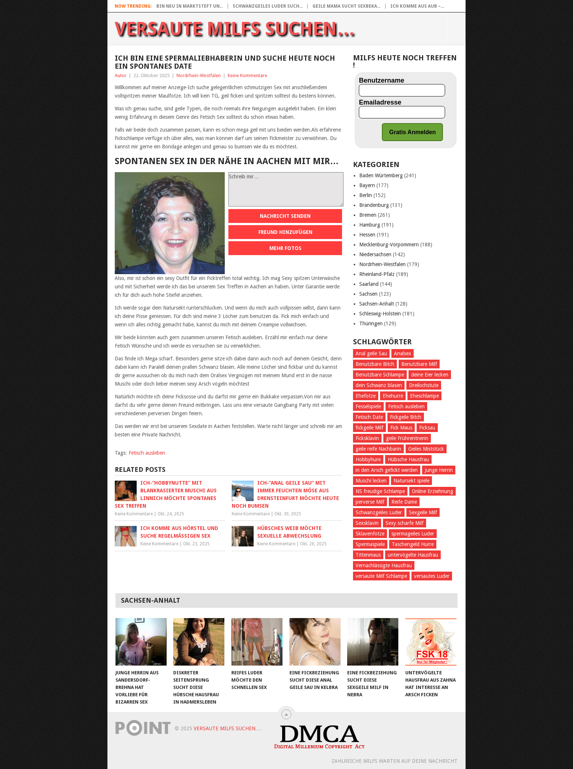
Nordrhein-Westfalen (199, 75)
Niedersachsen (375, 254)
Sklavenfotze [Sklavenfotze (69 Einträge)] (370, 534)
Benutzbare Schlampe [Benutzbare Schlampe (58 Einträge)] (380, 375)
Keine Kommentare (247, 75)
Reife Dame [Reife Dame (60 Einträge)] (404, 502)
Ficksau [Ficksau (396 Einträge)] (427, 428)
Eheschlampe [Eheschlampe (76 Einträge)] (424, 396)
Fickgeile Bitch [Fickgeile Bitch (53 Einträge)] (405, 417)
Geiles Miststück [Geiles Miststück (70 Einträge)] (426, 449)
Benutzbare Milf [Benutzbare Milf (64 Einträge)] (419, 364)
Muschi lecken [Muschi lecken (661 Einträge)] (371, 481)
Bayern (367, 185)
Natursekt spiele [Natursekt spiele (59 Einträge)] (411, 481)
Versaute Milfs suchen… (235, 29)
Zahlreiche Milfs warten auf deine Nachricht (394, 761)
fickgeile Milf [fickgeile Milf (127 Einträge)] (369, 428)
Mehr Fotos (285, 248)
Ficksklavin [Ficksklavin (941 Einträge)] (367, 438)
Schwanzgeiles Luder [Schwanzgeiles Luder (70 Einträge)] (379, 512)
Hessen (367, 235)
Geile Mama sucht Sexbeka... (346, 6)
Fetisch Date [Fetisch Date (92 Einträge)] (369, 417)
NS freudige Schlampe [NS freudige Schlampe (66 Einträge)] (380, 491)
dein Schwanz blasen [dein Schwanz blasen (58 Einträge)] (379, 385)
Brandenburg (374, 205)
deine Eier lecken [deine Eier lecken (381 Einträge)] (429, 375)
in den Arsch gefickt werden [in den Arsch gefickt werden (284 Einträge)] (387, 470)
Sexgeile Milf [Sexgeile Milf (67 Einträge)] (423, 512)
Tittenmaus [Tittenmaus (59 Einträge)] (368, 555)
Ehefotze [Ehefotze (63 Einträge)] (366, 396)
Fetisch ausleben (147, 453)
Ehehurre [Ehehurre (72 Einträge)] (393, 396)
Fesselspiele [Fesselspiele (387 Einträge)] (368, 406)
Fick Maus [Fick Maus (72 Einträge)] (401, 428)
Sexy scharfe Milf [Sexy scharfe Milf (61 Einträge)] (405, 523)
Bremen (367, 215)
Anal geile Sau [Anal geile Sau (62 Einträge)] (371, 353)
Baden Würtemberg (381, 175)
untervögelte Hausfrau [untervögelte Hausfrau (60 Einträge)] (413, 555)
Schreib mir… (286, 189)
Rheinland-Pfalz (377, 274)
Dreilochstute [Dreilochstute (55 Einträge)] (424, 385)
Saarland (369, 284)
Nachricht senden (285, 216)
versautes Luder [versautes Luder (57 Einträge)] (431, 576)
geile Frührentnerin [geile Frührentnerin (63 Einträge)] (407, 438)
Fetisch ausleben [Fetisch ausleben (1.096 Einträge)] (406, 406)
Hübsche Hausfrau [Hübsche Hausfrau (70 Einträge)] (408, 459)
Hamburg (369, 225)
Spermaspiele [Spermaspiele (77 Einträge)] (370, 544)
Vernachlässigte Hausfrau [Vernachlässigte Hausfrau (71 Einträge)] (384, 565)
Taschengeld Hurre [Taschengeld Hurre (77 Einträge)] (413, 544)
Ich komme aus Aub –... (417, 6)
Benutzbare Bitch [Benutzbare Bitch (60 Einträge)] (375, 364)
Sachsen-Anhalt (376, 304)
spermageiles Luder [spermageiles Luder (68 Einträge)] (412, 534)
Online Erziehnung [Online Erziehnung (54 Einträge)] (432, 491)
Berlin (365, 195)
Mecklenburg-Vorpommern (389, 244)
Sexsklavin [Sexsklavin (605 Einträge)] (367, 523)
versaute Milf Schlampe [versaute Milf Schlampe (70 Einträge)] (381, 576)
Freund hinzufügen (285, 232)
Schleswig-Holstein (380, 314)
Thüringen (371, 323)
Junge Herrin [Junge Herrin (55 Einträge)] (439, 470)
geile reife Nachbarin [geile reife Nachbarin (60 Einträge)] (378, 449)
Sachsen (368, 294)
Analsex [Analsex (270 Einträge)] (402, 353)
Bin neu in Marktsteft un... (189, 6)
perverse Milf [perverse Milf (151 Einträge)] (370, 502)
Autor (120, 75)
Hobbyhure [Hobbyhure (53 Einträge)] (368, 459)
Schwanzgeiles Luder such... (268, 6)
